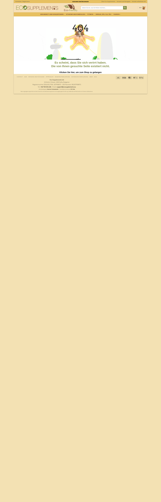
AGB (25, 77)
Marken (117, 14)
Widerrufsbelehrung (62, 77)
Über (91, 77)
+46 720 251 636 (45, 87)
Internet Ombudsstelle (52, 89)
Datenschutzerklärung (79, 77)
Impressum (49, 77)
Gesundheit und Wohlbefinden (52, 14)
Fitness (90, 14)
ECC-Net (73, 89)
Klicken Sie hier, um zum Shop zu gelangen (80, 72)
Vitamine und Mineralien (76, 14)
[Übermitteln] (125, 8)
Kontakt (20, 77)
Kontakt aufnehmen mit (139, 1)
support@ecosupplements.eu (66, 87)
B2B (95, 77)
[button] (22, 1)
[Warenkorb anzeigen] (142, 8)
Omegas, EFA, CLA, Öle (104, 14)
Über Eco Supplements (108, 1)
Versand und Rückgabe (123, 1)
